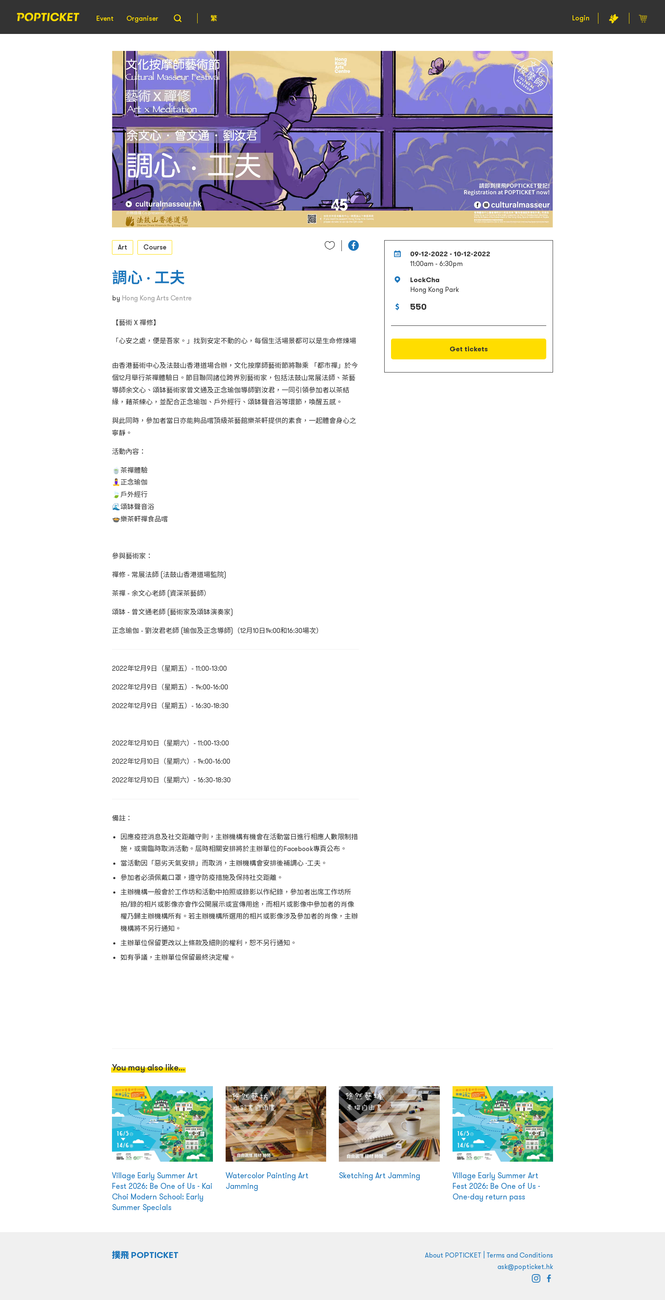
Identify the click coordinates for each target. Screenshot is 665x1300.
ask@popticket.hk (525, 1266)
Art (122, 247)
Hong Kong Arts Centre (157, 298)
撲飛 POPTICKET (145, 1255)
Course (154, 247)
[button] (353, 245)
